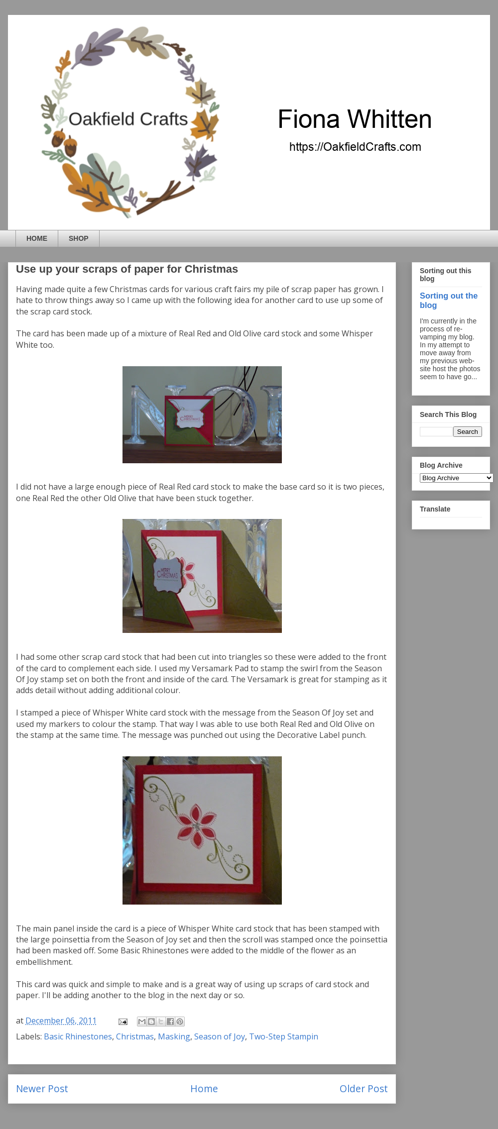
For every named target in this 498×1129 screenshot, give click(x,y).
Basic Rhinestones (78, 1036)
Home (204, 1088)
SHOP (79, 238)
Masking (174, 1036)
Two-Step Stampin (283, 1036)
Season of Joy (219, 1036)
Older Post (364, 1088)
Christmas (135, 1036)
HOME (36, 238)
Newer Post (42, 1088)
